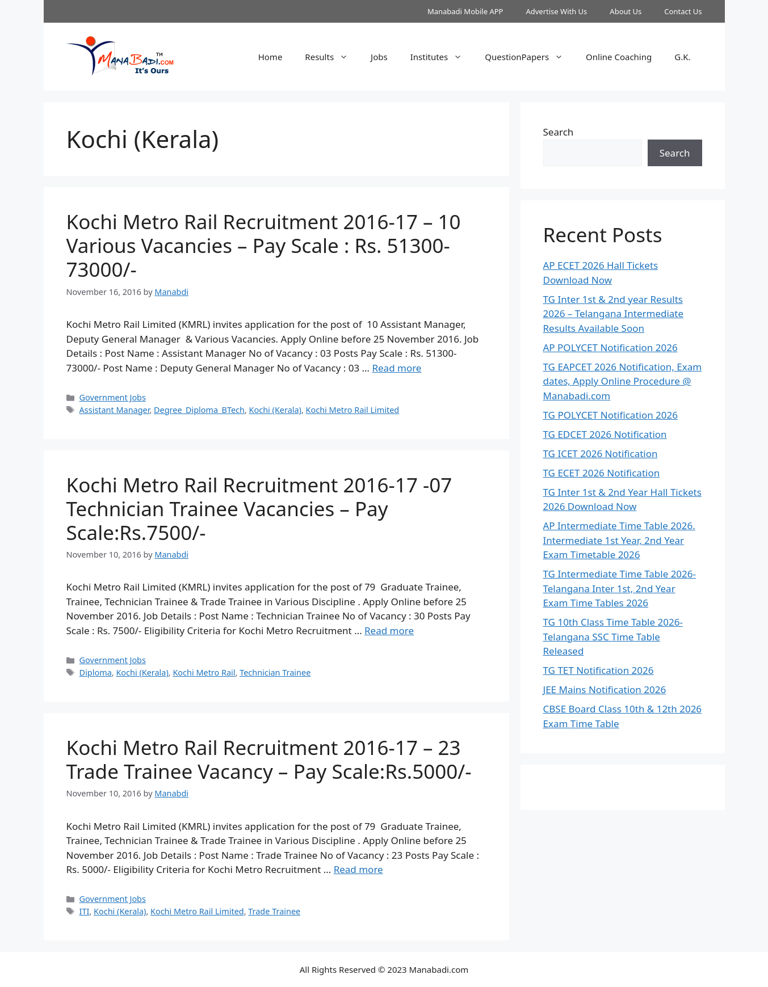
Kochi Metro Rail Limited (353, 409)
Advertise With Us (556, 11)
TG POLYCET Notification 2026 (610, 414)
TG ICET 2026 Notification (600, 453)
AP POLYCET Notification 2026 (610, 347)
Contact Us (683, 11)
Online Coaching (619, 56)
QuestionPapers (529, 57)
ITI (84, 911)
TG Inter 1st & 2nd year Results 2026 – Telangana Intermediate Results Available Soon (613, 314)
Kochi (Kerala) (275, 409)
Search (558, 131)
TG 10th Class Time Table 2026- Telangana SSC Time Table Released (613, 636)
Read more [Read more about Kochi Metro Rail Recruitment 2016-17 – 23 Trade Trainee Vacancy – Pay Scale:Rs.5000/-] (358, 869)
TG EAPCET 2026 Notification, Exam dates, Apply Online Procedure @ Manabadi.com (622, 381)
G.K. (682, 56)
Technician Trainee (275, 672)
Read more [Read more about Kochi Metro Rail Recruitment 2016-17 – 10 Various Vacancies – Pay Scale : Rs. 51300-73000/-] (396, 367)
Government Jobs (112, 397)
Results (332, 57)
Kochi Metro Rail (204, 672)
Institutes (442, 57)
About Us (625, 11)
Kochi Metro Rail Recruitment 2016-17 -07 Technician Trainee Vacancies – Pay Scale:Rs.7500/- (259, 508)
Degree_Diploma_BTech (199, 409)
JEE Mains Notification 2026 (604, 689)
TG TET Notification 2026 (598, 670)
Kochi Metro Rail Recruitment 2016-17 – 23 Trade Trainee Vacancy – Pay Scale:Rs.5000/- (269, 759)
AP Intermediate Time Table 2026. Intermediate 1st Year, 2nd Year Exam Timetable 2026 (619, 540)
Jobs (379, 56)
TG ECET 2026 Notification (601, 472)
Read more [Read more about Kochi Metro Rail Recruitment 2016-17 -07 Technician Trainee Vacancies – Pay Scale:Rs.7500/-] (389, 630)
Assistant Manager (114, 409)
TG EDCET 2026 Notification (605, 434)
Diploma (95, 672)
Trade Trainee (274, 911)
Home (270, 56)
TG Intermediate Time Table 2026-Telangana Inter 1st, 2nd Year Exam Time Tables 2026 (619, 588)
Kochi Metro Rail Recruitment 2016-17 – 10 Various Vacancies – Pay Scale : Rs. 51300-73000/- (263, 245)
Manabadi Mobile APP (465, 11)
